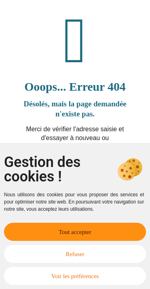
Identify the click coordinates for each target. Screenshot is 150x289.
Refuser (75, 254)
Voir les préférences (75, 276)
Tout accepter (75, 232)
